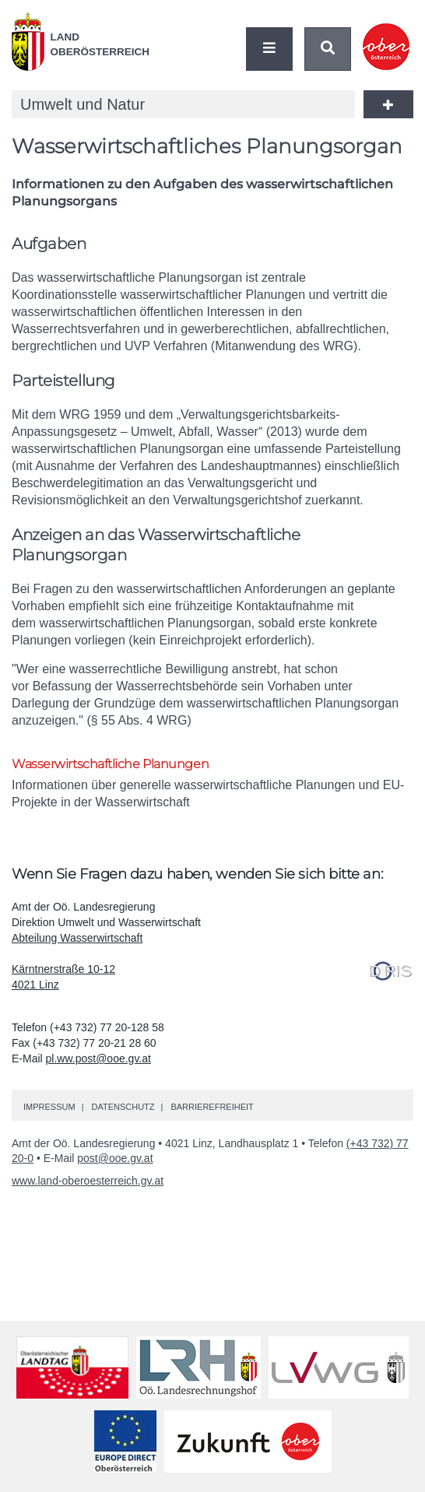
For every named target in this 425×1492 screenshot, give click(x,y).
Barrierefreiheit (211, 1106)
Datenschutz (122, 1106)
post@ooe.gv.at (115, 1158)
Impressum (49, 1106)
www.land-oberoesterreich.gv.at (87, 1180)
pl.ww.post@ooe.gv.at (98, 1058)
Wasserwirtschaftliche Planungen (110, 764)
